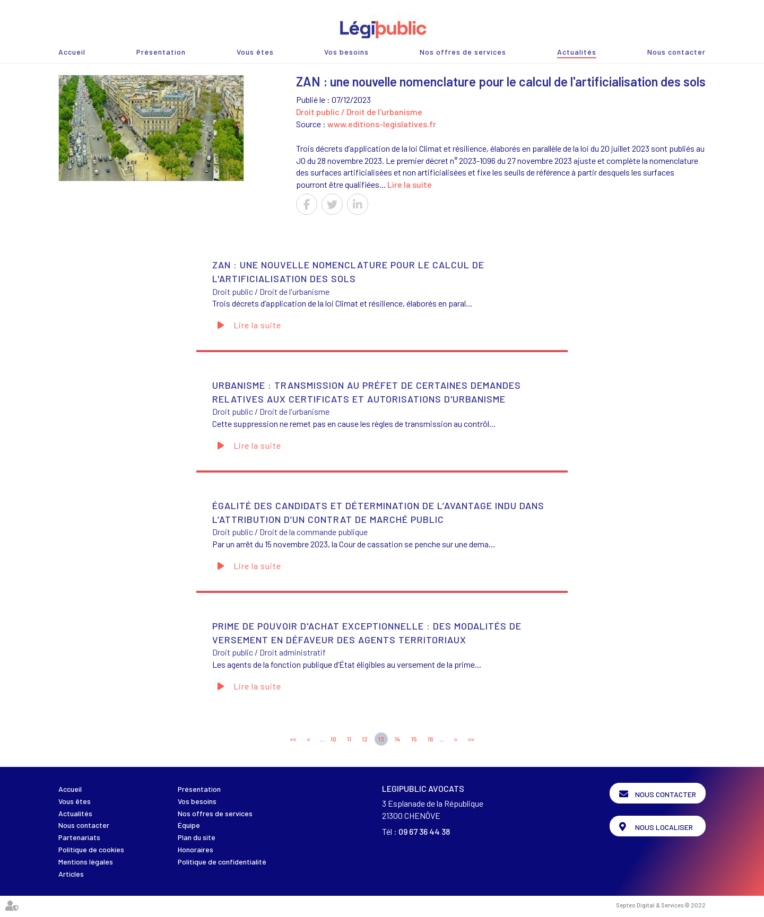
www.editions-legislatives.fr (381, 124)
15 (414, 739)
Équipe (189, 824)
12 (365, 739)
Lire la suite (409, 184)
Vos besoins (346, 51)
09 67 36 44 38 (424, 831)
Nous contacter (676, 51)
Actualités (576, 51)
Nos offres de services (463, 51)
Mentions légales (85, 861)
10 (333, 739)
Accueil (71, 51)
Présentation (161, 51)
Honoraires (195, 849)
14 (398, 739)
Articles (71, 873)
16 (430, 739)
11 (349, 739)
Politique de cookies (91, 849)
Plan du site (196, 837)
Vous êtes (255, 51)
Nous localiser (664, 827)
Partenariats (79, 837)
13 (381, 739)
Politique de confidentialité (222, 861)
